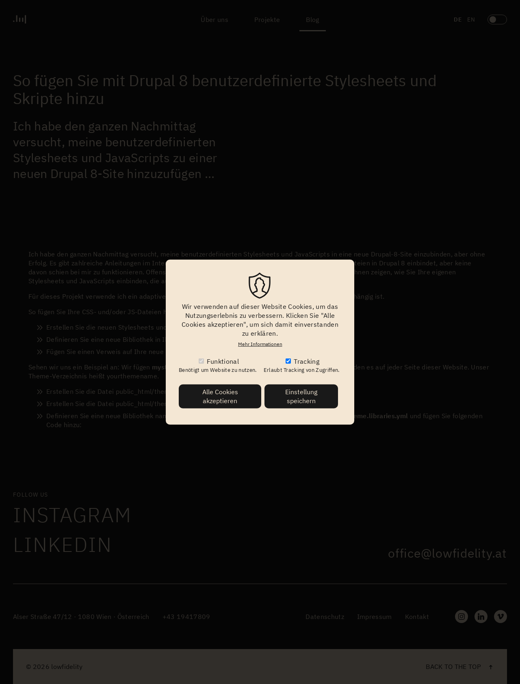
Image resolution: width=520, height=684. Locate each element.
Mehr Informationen (260, 344)
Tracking (306, 361)
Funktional (223, 361)
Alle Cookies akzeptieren (220, 396)
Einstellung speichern (301, 396)
